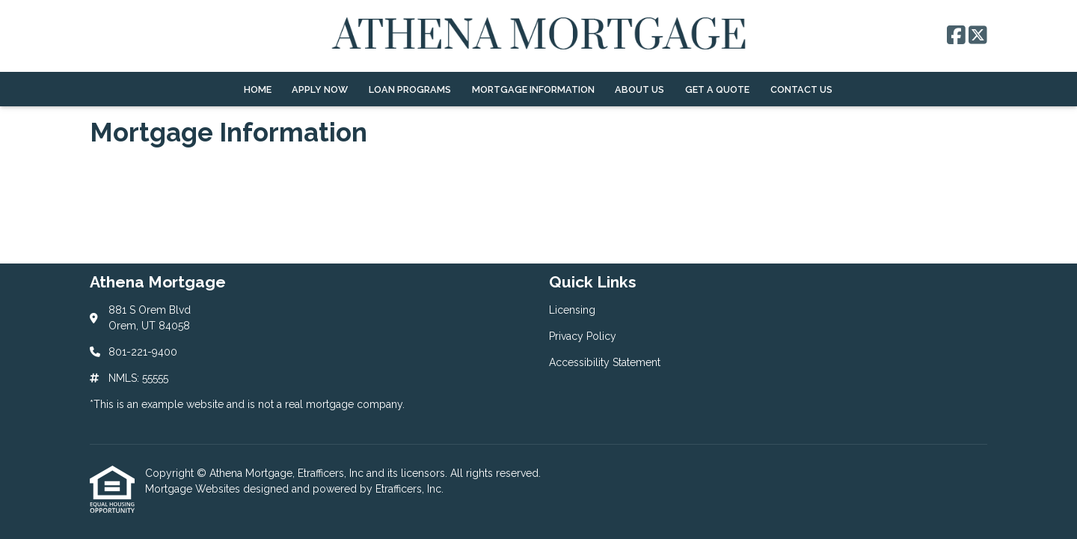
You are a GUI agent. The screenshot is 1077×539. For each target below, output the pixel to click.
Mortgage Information (533, 89)
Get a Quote (717, 89)
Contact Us (801, 89)
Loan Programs (410, 89)
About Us (639, 89)
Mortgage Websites (194, 489)
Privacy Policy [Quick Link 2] (582, 336)
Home (257, 89)
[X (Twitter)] (978, 36)
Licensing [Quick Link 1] (572, 310)
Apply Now (320, 89)
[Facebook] (956, 36)
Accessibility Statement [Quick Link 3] (604, 362)
